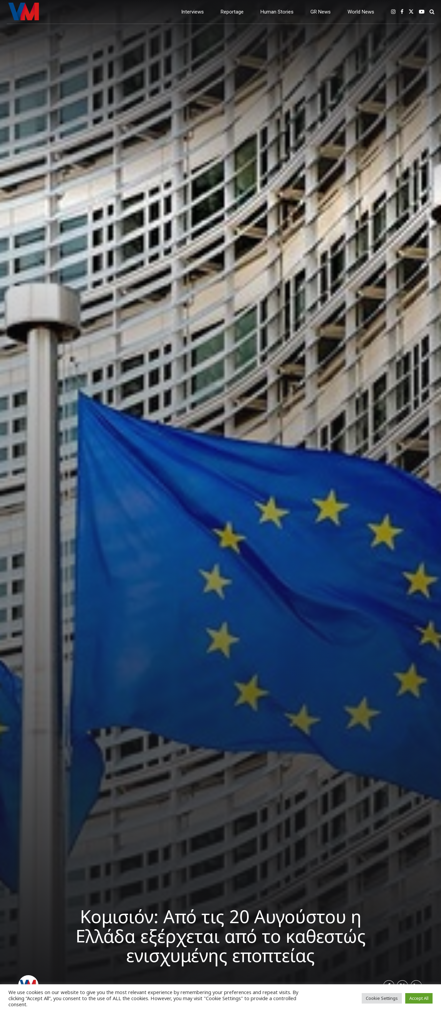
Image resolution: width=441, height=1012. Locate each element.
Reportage (232, 12)
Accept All (419, 998)
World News (361, 12)
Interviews (192, 12)
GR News (320, 12)
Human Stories (277, 12)
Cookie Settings (382, 998)
